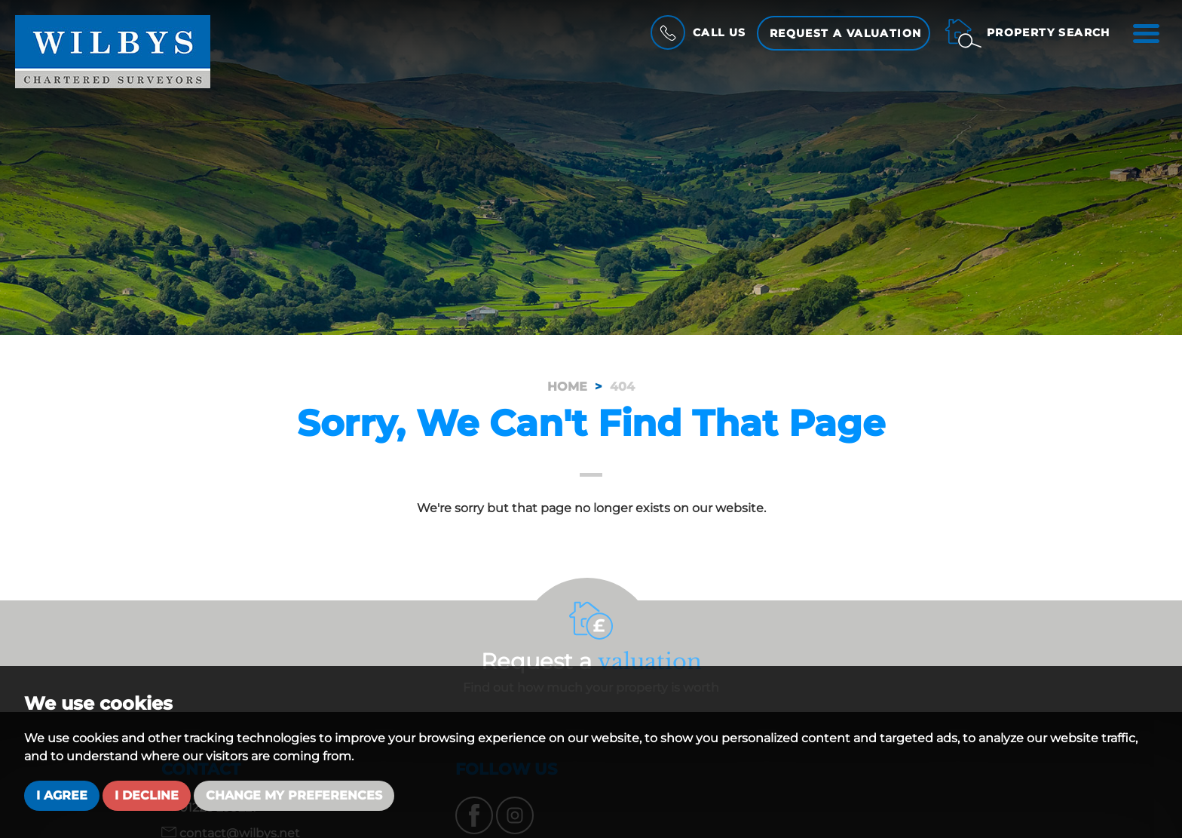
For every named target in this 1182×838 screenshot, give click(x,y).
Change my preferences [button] (294, 795)
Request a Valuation (846, 33)
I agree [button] (61, 795)
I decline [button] (147, 795)
